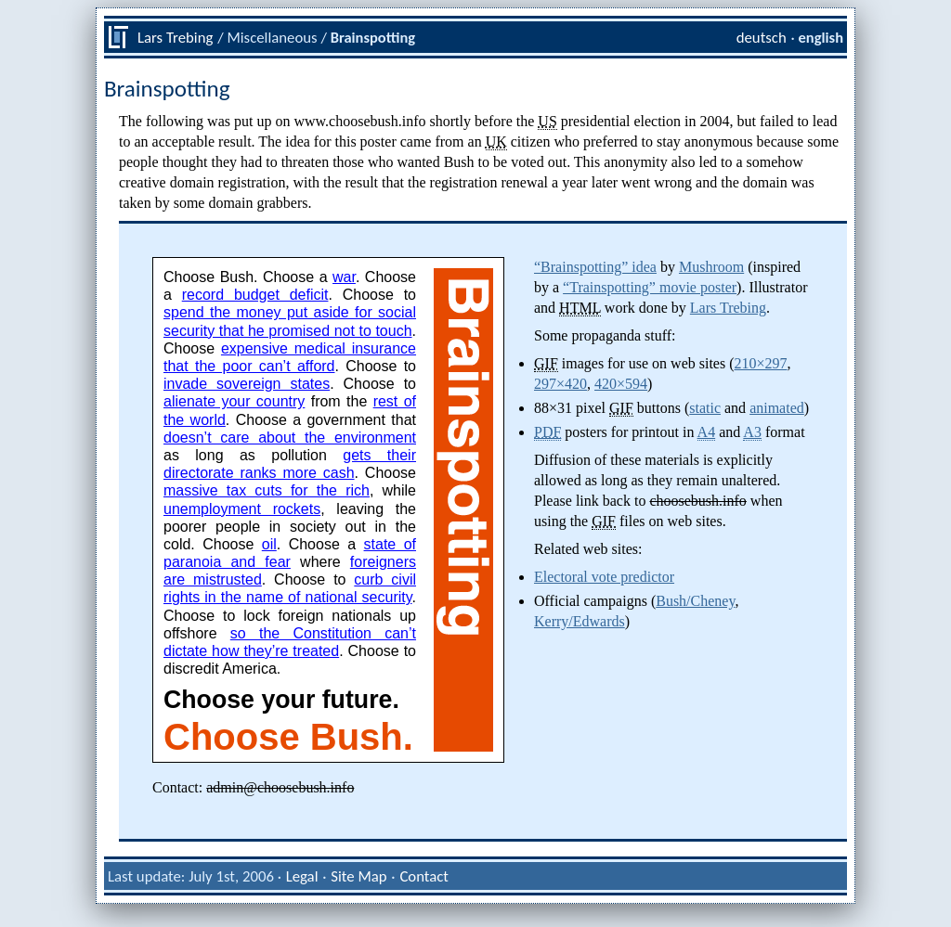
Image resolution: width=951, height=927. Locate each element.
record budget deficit (255, 295)
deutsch (761, 37)
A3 (752, 432)
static (705, 408)
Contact (424, 876)
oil (269, 544)
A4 (706, 432)
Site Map (358, 876)
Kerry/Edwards (579, 621)
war (344, 277)
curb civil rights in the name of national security (289, 588)
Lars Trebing (175, 37)
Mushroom (711, 267)
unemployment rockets (241, 509)
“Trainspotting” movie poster (649, 287)
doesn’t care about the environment (289, 437)
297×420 (560, 384)
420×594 (620, 384)
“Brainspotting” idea (595, 267)
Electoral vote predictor (604, 577)
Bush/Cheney (695, 601)
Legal (302, 876)
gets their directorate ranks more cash (289, 464)
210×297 (761, 363)
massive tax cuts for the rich (266, 490)
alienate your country (234, 401)
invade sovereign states (246, 384)
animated (776, 408)
